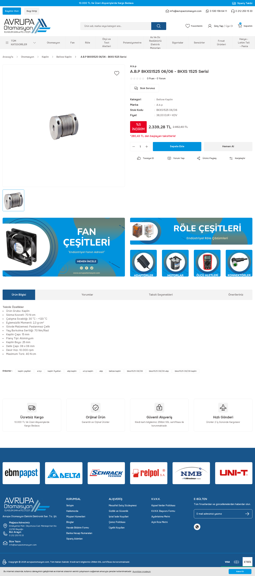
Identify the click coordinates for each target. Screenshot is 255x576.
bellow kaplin (115, 371)
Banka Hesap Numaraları (79, 533)
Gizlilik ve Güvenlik (118, 511)
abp (101, 371)
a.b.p (39, 371)
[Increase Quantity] (146, 146)
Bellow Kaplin (164, 100)
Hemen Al (228, 147)
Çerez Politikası (117, 522)
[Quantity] (140, 146)
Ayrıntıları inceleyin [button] (142, 571)
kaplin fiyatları (54, 371)
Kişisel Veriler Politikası (163, 506)
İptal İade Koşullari (118, 517)
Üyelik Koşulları (117, 528)
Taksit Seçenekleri (161, 295)
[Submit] (247, 514)
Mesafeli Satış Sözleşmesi (123, 506)
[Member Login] (220, 26)
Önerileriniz (235, 295)
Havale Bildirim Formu (77, 528)
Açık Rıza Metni (159, 522)
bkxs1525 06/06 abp (159, 371)
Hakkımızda (72, 511)
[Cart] (245, 26)
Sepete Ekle (177, 147)
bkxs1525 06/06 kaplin (186, 371)
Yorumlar (87, 295)
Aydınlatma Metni (160, 517)
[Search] (123, 26)
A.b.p (159, 105)
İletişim (70, 506)
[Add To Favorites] (117, 73)
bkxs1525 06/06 (135, 371)
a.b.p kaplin (88, 371)
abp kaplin (72, 371)
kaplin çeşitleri (24, 371)
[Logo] (32, 26)
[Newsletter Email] (223, 514)
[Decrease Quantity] (133, 146)
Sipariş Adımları (74, 539)
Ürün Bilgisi (19, 295)
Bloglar (70, 522)
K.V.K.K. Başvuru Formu (163, 511)
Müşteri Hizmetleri (75, 517)
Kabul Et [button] (240, 571)
